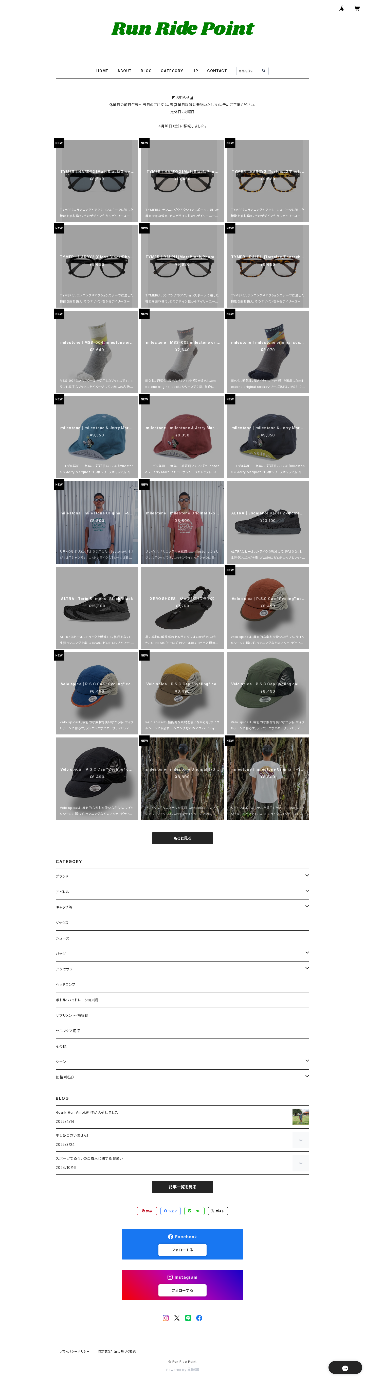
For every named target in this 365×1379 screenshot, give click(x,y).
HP (195, 71)
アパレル (62, 892)
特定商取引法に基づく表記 (117, 1351)
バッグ (61, 953)
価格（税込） (65, 1077)
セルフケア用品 (68, 1031)
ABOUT (124, 71)
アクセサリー (66, 969)
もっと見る (182, 838)
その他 (61, 1046)
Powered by (182, 1370)
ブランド (62, 876)
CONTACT (217, 71)
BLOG (146, 71)
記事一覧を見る (182, 1186)
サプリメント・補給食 (72, 1015)
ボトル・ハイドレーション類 (77, 1000)
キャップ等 (64, 907)
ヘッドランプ (66, 984)
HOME (102, 71)
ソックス (62, 923)
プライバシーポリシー (75, 1351)
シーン (61, 1062)
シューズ (62, 938)
